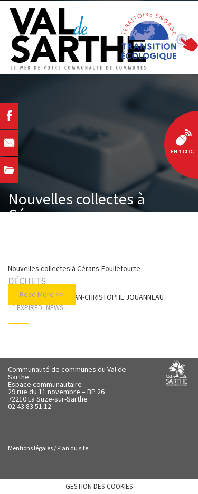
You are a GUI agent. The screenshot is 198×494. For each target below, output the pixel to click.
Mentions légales (30, 448)
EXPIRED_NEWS (40, 307)
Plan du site (72, 448)
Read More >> (42, 294)
